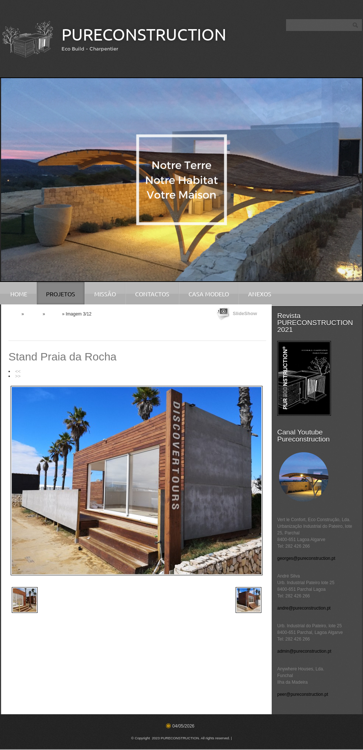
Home (18, 294)
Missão (105, 294)
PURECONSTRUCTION (143, 34)
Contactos (152, 294)
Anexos (259, 294)
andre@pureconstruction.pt (304, 608)
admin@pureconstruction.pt (304, 651)
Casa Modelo (208, 294)
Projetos (60, 294)
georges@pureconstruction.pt (306, 558)
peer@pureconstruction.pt (302, 694)
